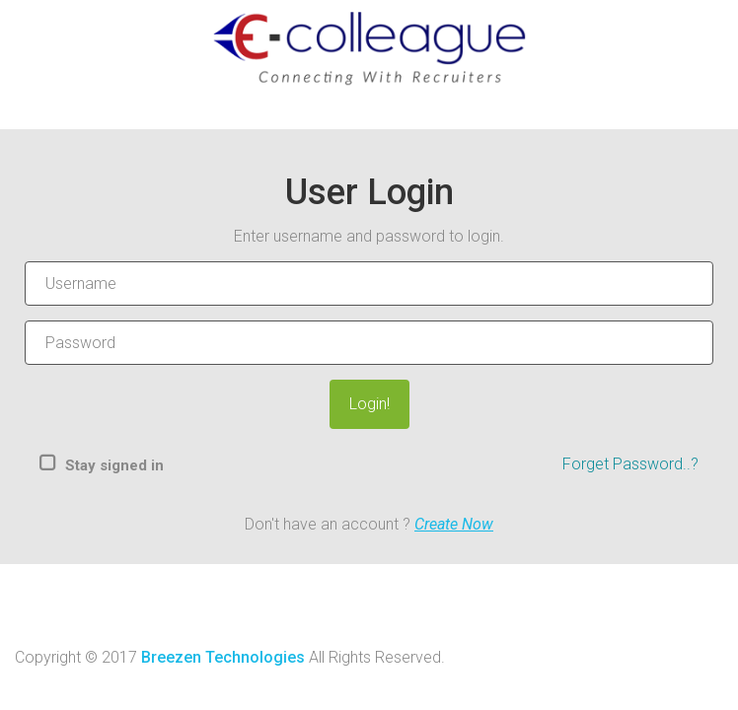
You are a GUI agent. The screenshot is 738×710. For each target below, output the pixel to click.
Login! (369, 403)
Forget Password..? (630, 464)
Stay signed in (114, 465)
